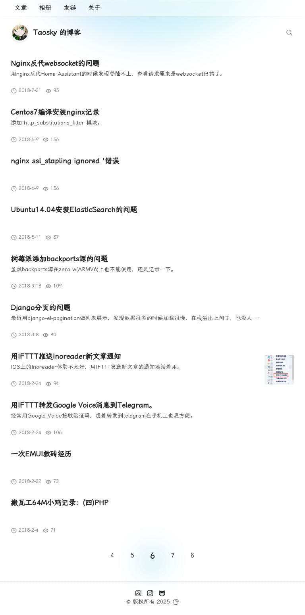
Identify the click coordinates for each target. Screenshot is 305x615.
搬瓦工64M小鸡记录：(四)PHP (59, 502)
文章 (20, 7)
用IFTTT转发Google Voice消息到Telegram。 (83, 405)
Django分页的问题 (40, 307)
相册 (45, 7)
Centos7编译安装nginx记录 (55, 112)
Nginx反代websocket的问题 (55, 63)
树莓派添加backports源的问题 (59, 259)
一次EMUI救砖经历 (41, 454)
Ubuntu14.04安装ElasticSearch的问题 (74, 209)
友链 (70, 7)
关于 (94, 7)
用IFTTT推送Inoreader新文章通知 (66, 356)
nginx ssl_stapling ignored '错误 (65, 161)
